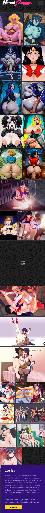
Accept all (13, 507)
